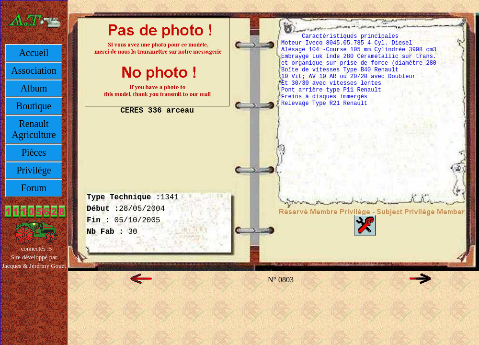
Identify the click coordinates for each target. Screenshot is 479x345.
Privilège (33, 170)
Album (34, 88)
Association (33, 70)
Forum (33, 188)
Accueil (33, 52)
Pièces (34, 152)
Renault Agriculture (33, 129)
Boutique (33, 106)
